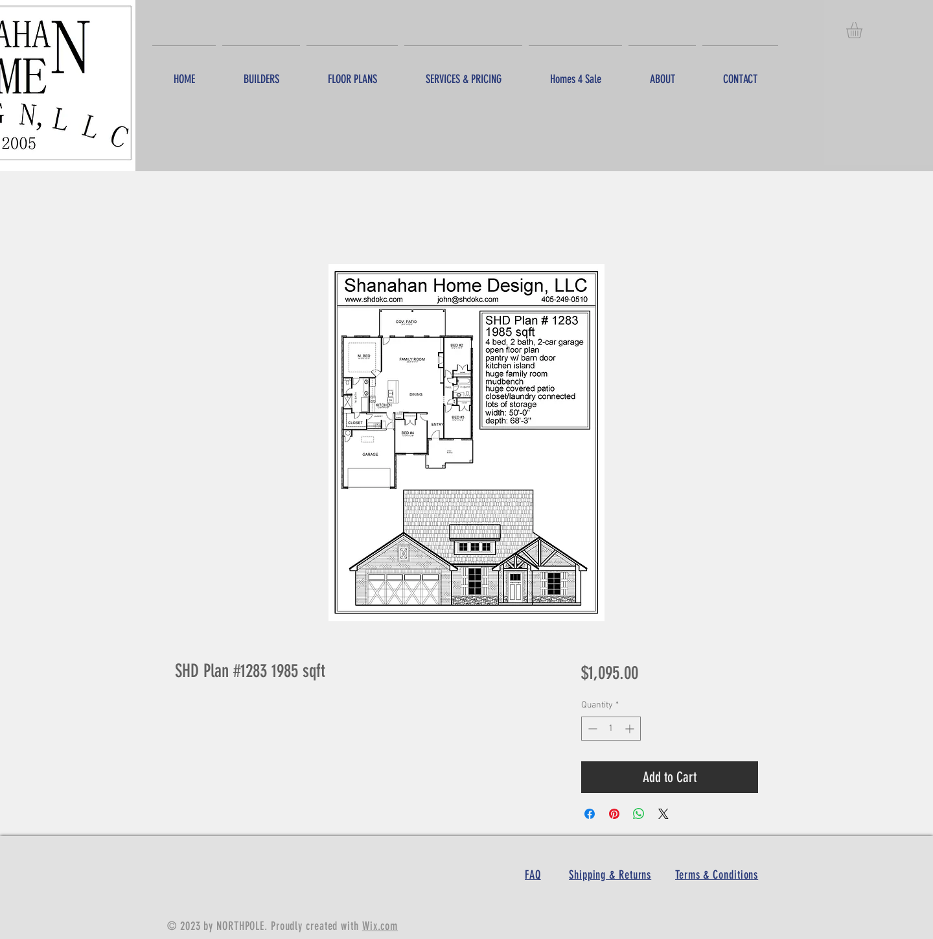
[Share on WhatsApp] (639, 814)
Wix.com (380, 926)
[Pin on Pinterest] (614, 814)
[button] (863, 30)
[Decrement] (591, 728)
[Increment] (631, 728)
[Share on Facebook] (589, 814)
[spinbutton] (611, 728)
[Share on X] (663, 814)
